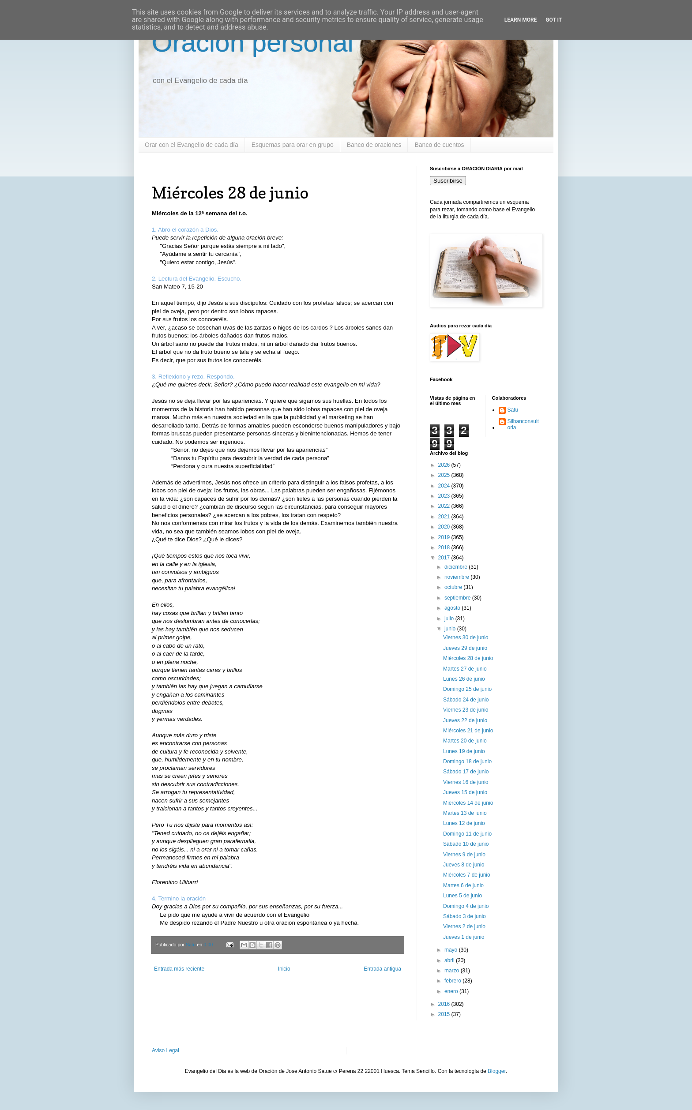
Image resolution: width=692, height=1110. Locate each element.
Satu (513, 410)
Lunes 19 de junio (464, 751)
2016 (444, 1004)
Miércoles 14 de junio (468, 803)
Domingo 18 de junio (467, 761)
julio (449, 618)
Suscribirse (448, 180)
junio (450, 629)
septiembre (458, 598)
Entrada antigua (382, 969)
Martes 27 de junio (465, 669)
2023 (444, 496)
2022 (444, 506)
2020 (444, 527)
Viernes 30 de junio (466, 637)
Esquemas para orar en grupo (293, 144)
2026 (444, 465)
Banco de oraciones (374, 144)
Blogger (497, 1071)
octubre (453, 587)
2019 (444, 537)
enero (451, 991)
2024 (444, 486)
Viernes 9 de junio (464, 854)
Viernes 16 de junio (466, 782)
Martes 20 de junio (465, 741)
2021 (444, 517)
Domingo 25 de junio (467, 689)
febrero (453, 981)
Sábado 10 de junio (466, 844)
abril (450, 960)
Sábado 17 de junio (466, 772)
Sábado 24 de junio (466, 700)
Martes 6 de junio (463, 885)
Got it (553, 20)
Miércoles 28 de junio (468, 658)
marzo (452, 971)
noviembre (457, 577)
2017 (444, 558)
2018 (444, 547)
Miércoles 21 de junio (468, 731)
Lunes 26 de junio (464, 679)
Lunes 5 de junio (462, 895)
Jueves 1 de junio (463, 937)
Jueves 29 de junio (465, 648)
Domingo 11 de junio (467, 834)
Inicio (284, 969)
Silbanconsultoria (523, 424)
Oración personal (253, 42)
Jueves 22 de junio (465, 720)
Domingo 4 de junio (466, 906)
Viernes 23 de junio (466, 710)
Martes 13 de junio (465, 813)
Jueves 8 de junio (463, 865)
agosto (453, 608)
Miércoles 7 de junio (466, 875)
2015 (444, 1014)
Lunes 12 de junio (464, 823)
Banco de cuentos (439, 144)
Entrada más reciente (179, 969)
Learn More (520, 20)
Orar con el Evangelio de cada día (191, 144)
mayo (451, 950)
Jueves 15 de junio (465, 792)
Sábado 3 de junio (464, 916)
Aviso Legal (165, 1050)
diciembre (456, 567)
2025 (444, 475)
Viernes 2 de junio (464, 926)
